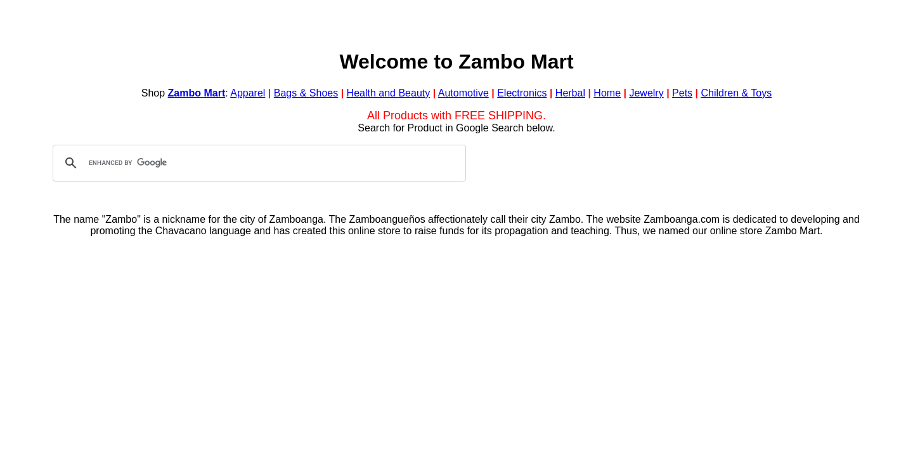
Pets (682, 93)
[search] (257, 163)
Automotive (463, 93)
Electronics (522, 93)
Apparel (247, 93)
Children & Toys (736, 93)
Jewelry (646, 93)
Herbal (570, 93)
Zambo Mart (197, 93)
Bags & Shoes (306, 93)
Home (607, 93)
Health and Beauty (389, 93)
